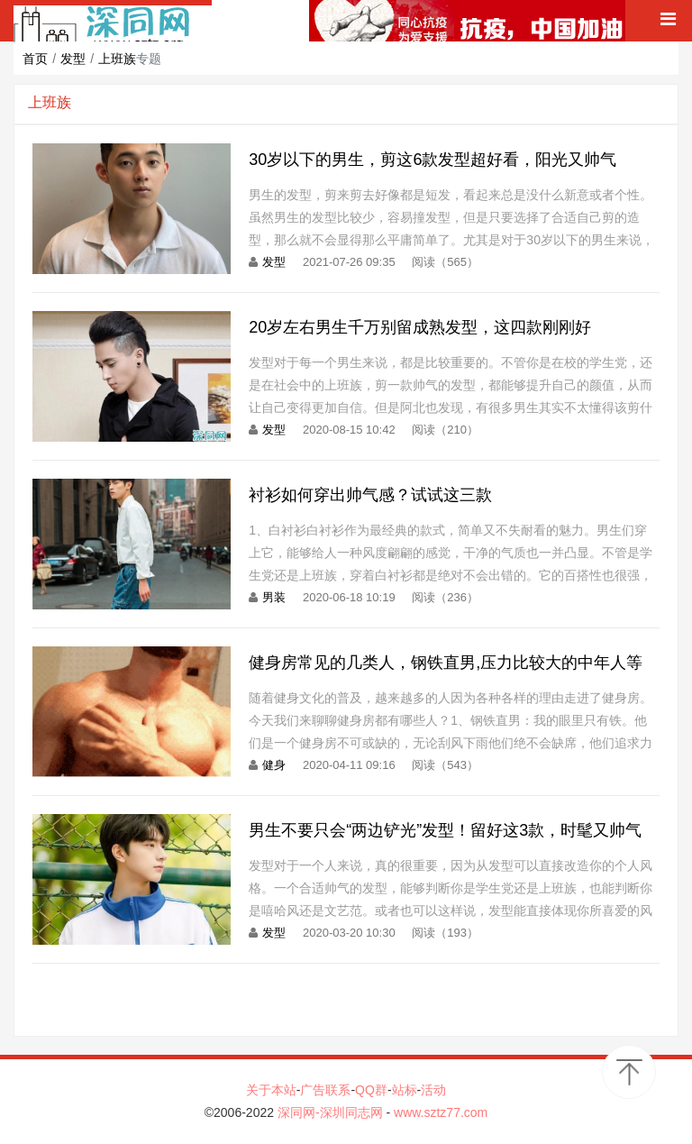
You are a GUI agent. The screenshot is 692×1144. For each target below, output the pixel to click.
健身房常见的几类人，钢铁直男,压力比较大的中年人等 (445, 663)
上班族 (117, 58)
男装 (274, 597)
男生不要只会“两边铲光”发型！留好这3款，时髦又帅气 (445, 830)
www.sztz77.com (440, 1112)
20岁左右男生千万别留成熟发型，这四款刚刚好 (420, 327)
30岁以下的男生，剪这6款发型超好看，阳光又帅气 (432, 160)
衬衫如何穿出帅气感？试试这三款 (370, 495)
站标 (404, 1090)
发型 (73, 58)
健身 (274, 765)
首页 (35, 58)
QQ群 (371, 1090)
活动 (433, 1090)
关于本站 (271, 1090)
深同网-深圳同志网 (332, 1112)
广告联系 (325, 1090)
